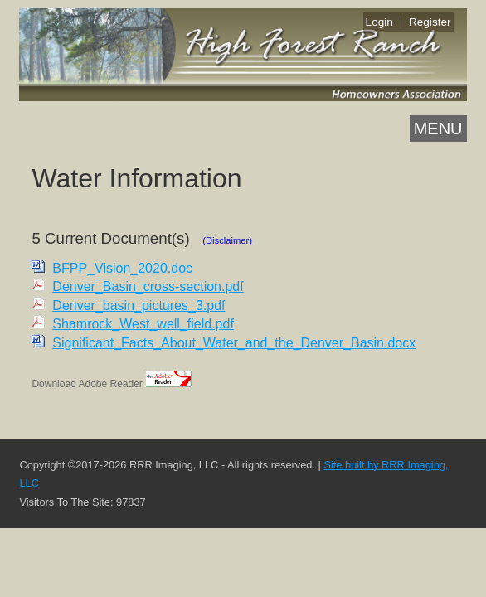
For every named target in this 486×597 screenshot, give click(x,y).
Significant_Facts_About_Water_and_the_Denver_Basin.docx (234, 343)
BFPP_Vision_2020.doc (122, 268)
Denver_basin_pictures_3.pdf (138, 305)
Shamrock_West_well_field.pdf (142, 324)
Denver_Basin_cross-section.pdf (147, 286)
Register (430, 22)
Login (379, 22)
